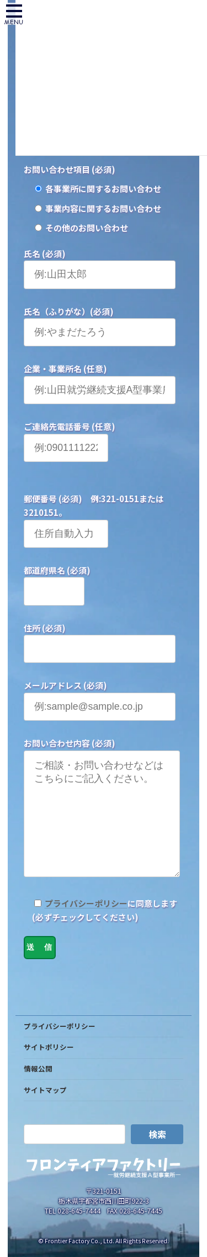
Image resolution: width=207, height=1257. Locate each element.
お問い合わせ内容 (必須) (69, 743)
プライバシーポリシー (86, 925)
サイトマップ (45, 1112)
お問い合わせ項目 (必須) (69, 169)
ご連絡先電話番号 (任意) (69, 426)
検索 (157, 1156)
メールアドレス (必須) (65, 685)
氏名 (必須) (45, 253)
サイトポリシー (49, 1069)
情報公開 (38, 1090)
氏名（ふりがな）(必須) (69, 311)
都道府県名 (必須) (57, 570)
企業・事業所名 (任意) (65, 368)
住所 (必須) (45, 628)
